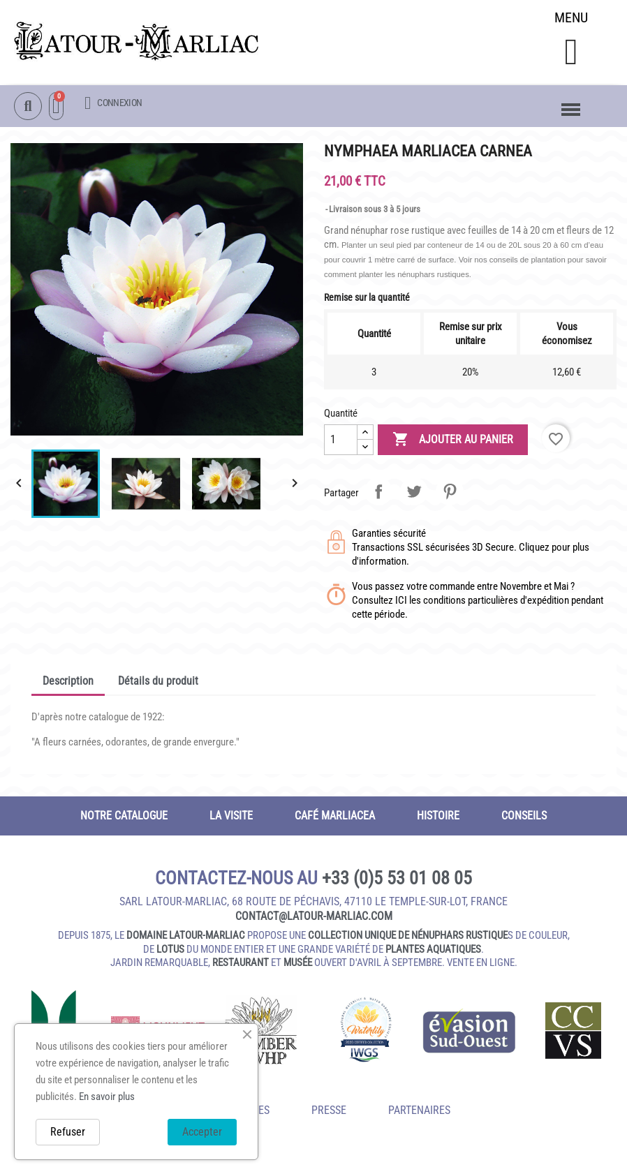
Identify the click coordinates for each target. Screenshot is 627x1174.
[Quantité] (340, 441)
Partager (378, 493)
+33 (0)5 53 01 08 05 (397, 880)
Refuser (67, 1131)
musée (297, 964)
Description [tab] (68, 683)
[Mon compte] (113, 103)
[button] (570, 53)
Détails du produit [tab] (158, 683)
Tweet (414, 493)
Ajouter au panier (452, 442)
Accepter (202, 1131)
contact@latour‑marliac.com (313, 918)
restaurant (240, 964)
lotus (170, 951)
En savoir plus (107, 1096)
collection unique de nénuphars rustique (408, 937)
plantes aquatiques (433, 951)
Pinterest (450, 493)
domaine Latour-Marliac (185, 937)
